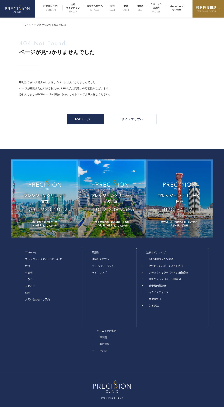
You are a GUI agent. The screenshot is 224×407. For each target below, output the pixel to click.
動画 (126, 8)
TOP (25, 24)
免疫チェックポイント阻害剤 (165, 279)
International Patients (176, 8)
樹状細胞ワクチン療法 (161, 259)
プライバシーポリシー (104, 265)
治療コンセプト (51, 8)
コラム (29, 279)
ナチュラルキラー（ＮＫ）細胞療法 (168, 272)
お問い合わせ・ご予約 (37, 298)
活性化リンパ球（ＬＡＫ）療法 (166, 265)
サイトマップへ (132, 119)
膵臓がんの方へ (95, 8)
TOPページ (82, 119)
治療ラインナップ (73, 8)
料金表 (140, 8)
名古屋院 (104, 343)
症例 (112, 8)
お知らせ (30, 285)
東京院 (103, 337)
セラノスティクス (159, 292)
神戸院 (103, 350)
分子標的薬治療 (157, 285)
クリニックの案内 (156, 8)
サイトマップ (99, 272)
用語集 (95, 252)
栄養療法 (154, 305)
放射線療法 (155, 298)
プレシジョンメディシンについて (43, 259)
